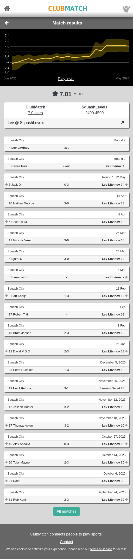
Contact (66, 542)
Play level (66, 79)
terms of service (101, 549)
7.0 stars (35, 113)
